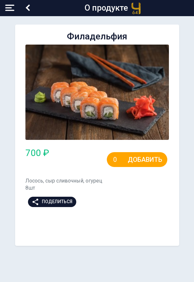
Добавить (145, 159)
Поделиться (52, 202)
